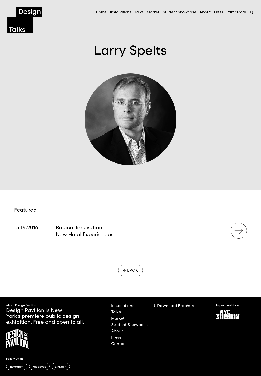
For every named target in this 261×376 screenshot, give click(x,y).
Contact (119, 343)
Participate (236, 12)
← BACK (130, 270)
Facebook (39, 366)
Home (101, 12)
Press (218, 12)
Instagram (17, 366)
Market (153, 12)
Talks (139, 12)
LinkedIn (60, 366)
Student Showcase (179, 12)
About (205, 12)
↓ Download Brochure (174, 305)
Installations (120, 12)
